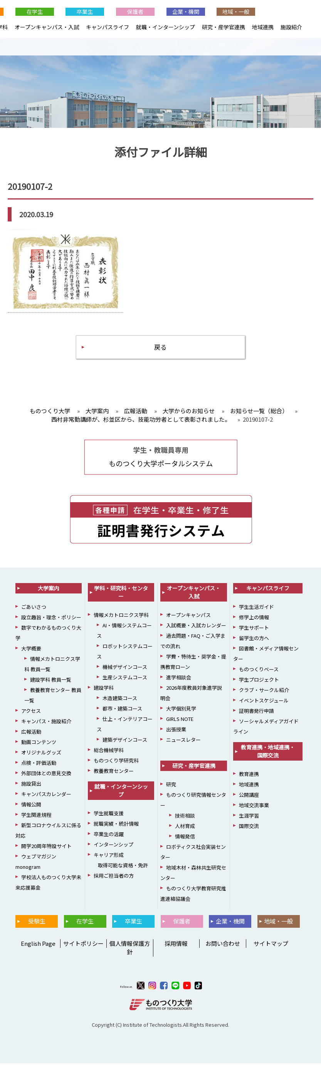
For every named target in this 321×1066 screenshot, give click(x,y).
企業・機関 (185, 11)
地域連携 (263, 27)
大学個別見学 (181, 711)
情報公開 (31, 807)
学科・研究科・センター (121, 595)
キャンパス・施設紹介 (46, 723)
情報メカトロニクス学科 (121, 617)
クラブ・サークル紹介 (264, 692)
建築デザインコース (125, 742)
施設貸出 (31, 786)
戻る (160, 349)
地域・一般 (235, 11)
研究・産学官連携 (223, 27)
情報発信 (185, 839)
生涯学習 (249, 818)
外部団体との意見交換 (46, 775)
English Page (36, 946)
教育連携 (249, 776)
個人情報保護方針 (129, 950)
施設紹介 (291, 27)
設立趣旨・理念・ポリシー (51, 620)
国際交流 (249, 828)
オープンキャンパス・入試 (47, 27)
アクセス (31, 713)
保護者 (135, 11)
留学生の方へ (254, 640)
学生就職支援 (109, 816)
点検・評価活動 (38, 765)
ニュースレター (183, 742)
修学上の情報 (254, 620)
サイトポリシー (83, 946)
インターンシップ (113, 847)
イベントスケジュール (264, 703)
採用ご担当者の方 (114, 878)
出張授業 (176, 732)
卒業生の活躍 (109, 836)
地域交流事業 (254, 807)
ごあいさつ (33, 609)
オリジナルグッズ (41, 755)
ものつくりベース (259, 671)
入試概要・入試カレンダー (196, 628)
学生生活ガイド (256, 609)
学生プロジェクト (259, 682)
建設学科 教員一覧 (50, 682)
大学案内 (48, 591)
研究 (171, 787)
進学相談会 (178, 680)
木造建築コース (120, 700)
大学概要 (31, 651)
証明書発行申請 (256, 713)
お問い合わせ (222, 946)
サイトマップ (271, 946)
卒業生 (85, 11)
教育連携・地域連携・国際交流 (268, 754)
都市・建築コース (122, 711)
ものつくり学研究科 (116, 763)
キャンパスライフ (107, 27)
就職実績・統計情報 (116, 826)
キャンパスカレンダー (46, 796)
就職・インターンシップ (165, 27)
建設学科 (104, 690)
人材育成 (185, 828)
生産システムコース (125, 680)
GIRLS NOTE (179, 721)
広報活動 (31, 734)
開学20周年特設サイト (46, 848)
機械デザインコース (125, 669)
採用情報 (176, 946)
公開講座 (249, 797)
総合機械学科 (109, 752)
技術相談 (185, 818)
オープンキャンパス (188, 617)
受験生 (36, 924)
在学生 (35, 11)
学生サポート (254, 630)
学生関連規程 (36, 817)
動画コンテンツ (38, 744)
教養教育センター (114, 773)
